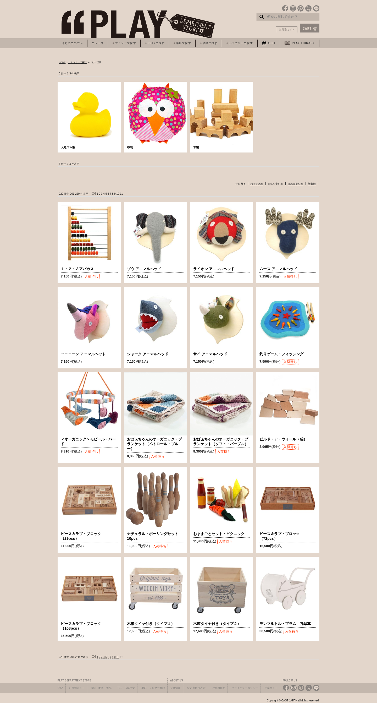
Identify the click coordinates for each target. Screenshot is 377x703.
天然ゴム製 (68, 147)
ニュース (98, 43)
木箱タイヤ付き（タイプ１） (151, 624)
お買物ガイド (287, 29)
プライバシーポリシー (245, 687)
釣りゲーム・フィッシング (281, 354)
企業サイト (271, 687)
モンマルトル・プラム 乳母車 (285, 624)
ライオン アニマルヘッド (214, 269)
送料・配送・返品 (101, 687)
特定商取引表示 (196, 687)
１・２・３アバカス (77, 269)
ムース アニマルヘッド (278, 269)
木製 (196, 147)
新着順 (312, 183)
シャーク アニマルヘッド (147, 354)
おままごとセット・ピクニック (219, 534)
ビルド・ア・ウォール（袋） (283, 439)
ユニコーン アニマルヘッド (83, 354)
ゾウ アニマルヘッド (144, 269)
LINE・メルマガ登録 (153, 687)
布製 (130, 147)
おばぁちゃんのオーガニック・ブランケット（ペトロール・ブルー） (154, 444)
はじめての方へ (72, 43)
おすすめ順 (256, 183)
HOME (62, 62)
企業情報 (175, 687)
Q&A (60, 687)
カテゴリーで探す (77, 62)
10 (117, 193)
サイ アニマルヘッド (210, 354)
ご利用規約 (218, 687)
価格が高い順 (295, 183)
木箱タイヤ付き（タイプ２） (217, 624)
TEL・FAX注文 (126, 687)
